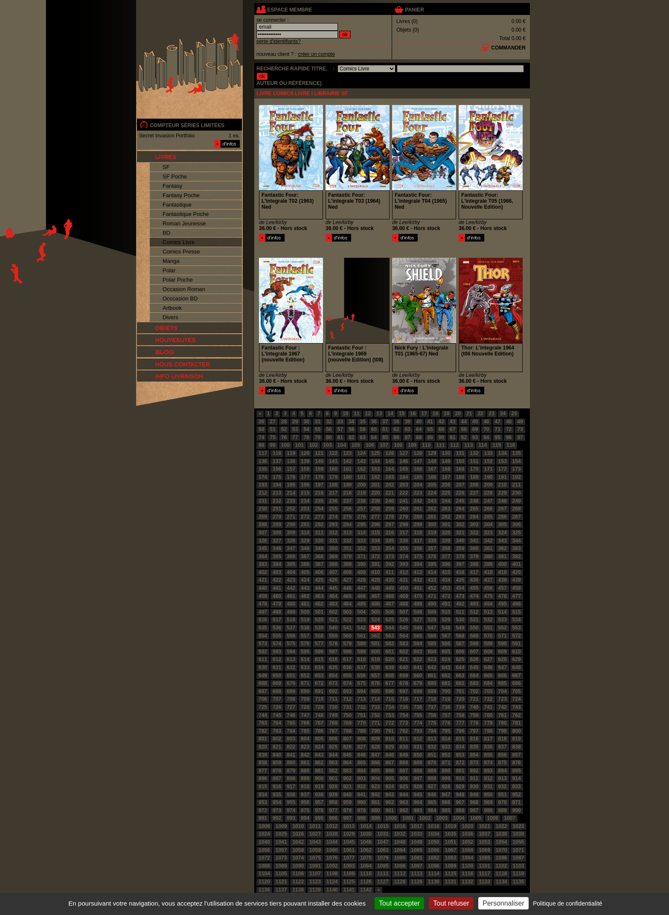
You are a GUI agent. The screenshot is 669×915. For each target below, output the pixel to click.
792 (403, 731)
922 (361, 787)
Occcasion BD (180, 298)
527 (417, 620)
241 (403, 501)
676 (375, 683)
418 (488, 572)
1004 (459, 818)
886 (389, 771)
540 (333, 628)
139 (305, 461)
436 (474, 580)
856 (502, 755)
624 (446, 659)
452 (432, 588)
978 (347, 810)
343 (502, 541)
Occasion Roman (184, 289)
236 (333, 501)
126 (389, 453)
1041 (281, 842)
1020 (467, 826)
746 (291, 715)
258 (375, 509)
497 (263, 612)
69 (475, 429)
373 (389, 556)
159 (319, 469)
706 (263, 699)
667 (516, 676)
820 (263, 747)
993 (291, 818)
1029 (349, 834)
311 (319, 533)
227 (474, 493)
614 (305, 659)
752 (375, 715)
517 (277, 620)
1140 (332, 890)
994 (305, 818)
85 (385, 437)
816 (474, 739)
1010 (298, 826)
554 (263, 636)
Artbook (172, 308)
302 (460, 524)
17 (424, 414)
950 (488, 795)
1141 (349, 890)
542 (361, 628)
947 (446, 795)
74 (261, 437)
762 (516, 715)
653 (319, 676)
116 (510, 445)
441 (277, 588)
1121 (281, 882)
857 (516, 755)
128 (417, 453)
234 (305, 501)
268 (516, 509)
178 (319, 477)
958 (333, 802)
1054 (501, 842)
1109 (349, 874)
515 (516, 612)
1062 (366, 850)
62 (396, 429)
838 (516, 747)
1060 (332, 850)
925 (403, 787)
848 (389, 755)
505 (375, 612)
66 (441, 429)
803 (291, 739)
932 (502, 787)
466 (361, 596)
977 (333, 810)
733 (375, 707)
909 (446, 778)
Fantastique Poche (186, 214)
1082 (433, 858)
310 (305, 533)
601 (389, 652)
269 (263, 517)
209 (488, 485)
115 (496, 445)
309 (291, 533)
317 (403, 533)
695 (375, 691)
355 (403, 548)
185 (417, 477)
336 (403, 541)
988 (488, 810)
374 (403, 556)
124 (361, 453)
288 (263, 524)
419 (502, 572)
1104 (264, 874)
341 (474, 541)
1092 (332, 866)
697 (403, 691)
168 (446, 469)
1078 (366, 858)
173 (516, 469)
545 (403, 628)
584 (417, 644)
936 (291, 795)
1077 (349, 858)
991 (263, 818)
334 (375, 541)
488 (403, 604)
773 (403, 723)
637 (361, 667)
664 (474, 676)
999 (375, 818)
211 (516, 485)
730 (333, 707)
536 (277, 628)
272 (305, 517)
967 (460, 802)
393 (403, 564)
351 (347, 548)
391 (375, 564)
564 (403, 636)
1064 (400, 850)
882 (333, 771)
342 (488, 541)
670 (291, 683)
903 (361, 778)
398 (474, 564)
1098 (433, 866)
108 (398, 445)
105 (356, 445)
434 (446, 580)
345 (263, 548)
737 (432, 707)
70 (486, 429)
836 (488, 747)
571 (502, 636)
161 (347, 469)
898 (291, 778)
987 (474, 810)
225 (446, 493)
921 (347, 787)
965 (432, 802)
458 (516, 588)
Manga (171, 261)
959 (347, 802)
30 (306, 422)
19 (446, 414)
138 (291, 461)
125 (375, 453)
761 (502, 715)
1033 (416, 834)
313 (347, 533)
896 (263, 778)
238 (361, 501)
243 (432, 501)
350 (333, 548)
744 (263, 715)
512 (474, 612)
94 (486, 437)
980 (375, 810)
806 (333, 739)
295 (361, 524)
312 (333, 533)
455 (474, 588)
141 (333, 461)
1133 (484, 882)
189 (474, 477)
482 (319, 604)
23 (491, 414)
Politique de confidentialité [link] (567, 903)
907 (417, 778)
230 (516, 493)
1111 (383, 874)
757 (446, 715)
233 (291, 501)
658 (389, 676)
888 (417, 771)
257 (361, 509)
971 (516, 802)
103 (327, 445)
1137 (281, 890)
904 (375, 778)
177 (305, 477)
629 (516, 659)
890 (446, 771)
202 (389, 485)
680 (432, 683)
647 (502, 667)
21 (469, 414)
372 (375, 556)
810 (389, 739)
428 (361, 580)
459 (263, 596)
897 (277, 778)
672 (319, 683)
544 (389, 628)
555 (277, 636)
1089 (281, 866)
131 (460, 453)
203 (403, 485)
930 (474, 787)
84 (374, 437)
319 (432, 533)
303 (474, 524)
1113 (416, 874)
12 (368, 414)
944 (403, 795)
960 (361, 802)
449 (389, 588)
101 (299, 445)
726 (277, 707)
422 (277, 580)
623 (432, 659)
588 (474, 644)
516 (263, 620)
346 (277, 548)
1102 (501, 866)
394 (417, 564)
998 (361, 818)
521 (333, 620)
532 (488, 620)
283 (460, 517)
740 (474, 707)
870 (432, 763)
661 (432, 676)
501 (319, 612)
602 (403, 652)
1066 (433, 850)
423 (291, 580)
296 (375, 524)
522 (347, 620)
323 (488, 533)
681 (446, 683)
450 (403, 588)
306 (516, 524)
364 (263, 556)
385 (291, 564)
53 (295, 429)
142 (347, 461)
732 (361, 707)
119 (291, 453)
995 (319, 818)
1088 (264, 866)
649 (263, 676)
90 (441, 437)
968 (474, 802)
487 (389, 604)
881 (319, 771)
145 (389, 461)
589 (488, 644)
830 (403, 747)
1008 (264, 826)
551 (488, 628)
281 (432, 517)
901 (333, 778)
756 (432, 715)
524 (375, 620)
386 (305, 564)
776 (446, 723)
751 (361, 715)
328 (291, 541)
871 (446, 763)
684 (488, 683)
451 (417, 588)
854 (474, 755)
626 (474, 659)
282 (446, 517)
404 (291, 572)
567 (446, 636)
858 (263, 763)
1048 (400, 842)
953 (263, 802)
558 (319, 636)
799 (502, 731)
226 (460, 493)
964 (417, 802)
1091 (315, 866)
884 (361, 771)
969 (488, 802)
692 (333, 691)
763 (263, 723)
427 (347, 580)
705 (516, 691)
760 (488, 715)
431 (403, 580)
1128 (400, 882)
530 (460, 620)
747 (305, 715)
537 (291, 628)
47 (497, 422)
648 (516, 667)
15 (401, 414)
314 (361, 533)
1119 (518, 874)
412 (403, 572)
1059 (315, 850)
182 (375, 477)
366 (291, 556)
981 (389, 810)
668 (263, 683)
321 (460, 533)
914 (516, 778)
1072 (264, 858)
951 (502, 795)
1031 (383, 834)
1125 (349, 882)
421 (263, 580)
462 (305, 596)
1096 (400, 866)
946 (432, 795)
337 (417, 541)
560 (347, 636)
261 (417, 509)
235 (319, 501)
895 (516, 771)
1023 (518, 826)
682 (460, 683)
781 (516, 723)
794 (432, 731)
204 (417, 485)
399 (488, 564)
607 (474, 652)
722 (488, 699)
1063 (383, 850)
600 (375, 652)
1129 (416, 882)
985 (446, 810)
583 (403, 644)
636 (347, 667)
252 (291, 509)
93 (475, 437)
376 (432, 556)
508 (417, 612)
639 (389, 667)
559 (333, 636)
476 (502, 596)
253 (305, 509)
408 (347, 572)
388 (333, 564)
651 (291, 676)
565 (417, 636)
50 (261, 429)
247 (488, 501)
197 (319, 485)
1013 (349, 826)
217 (333, 493)
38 (396, 422)
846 (361, 755)
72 (509, 429)
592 (263, 652)
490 (432, 604)
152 (488, 461)
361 (488, 548)
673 (333, 683)
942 (375, 795)
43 (452, 422)
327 (277, 541)
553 (516, 628)
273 (319, 517)
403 (277, 572)
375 (417, 556)
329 (305, 541)
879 (291, 771)
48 (509, 422)
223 (417, 493)
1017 (416, 826)
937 (305, 795)
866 (375, 763)
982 (403, 810)
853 (460, 755)
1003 (442, 818)
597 (333, 652)
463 (319, 596)
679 (417, 683)
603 (417, 652)
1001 (408, 818)
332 (347, 541)
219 (361, 493)
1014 (366, 826)
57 (340, 429)
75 (272, 437)
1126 (366, 882)
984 (432, 810)
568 (460, 636)
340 (460, 541)
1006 (493, 818)
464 (333, 596)
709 (305, 699)
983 (417, 810)
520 (319, 620)
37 (385, 422)
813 (432, 739)
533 (502, 620)
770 (361, 723)
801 (263, 739)
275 (347, 517)
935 (277, 795)
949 (474, 795)
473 (460, 596)
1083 (451, 858)
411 (389, 572)
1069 (484, 850)
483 (333, 604)
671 (305, 683)
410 (375, 572)
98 (261, 445)
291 (305, 524)
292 (319, 524)
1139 (315, 890)
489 (417, 604)
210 (502, 485)
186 (432, 477)
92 (463, 437)
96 (509, 437)
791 (389, 731)
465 (347, 596)
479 (277, 604)
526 (403, 620)
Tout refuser (451, 903)
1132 (467, 882)
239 (375, 501)
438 (502, 580)
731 (347, 707)
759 (474, 715)
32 (329, 422)
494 (488, 604)
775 (432, 723)
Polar (169, 270)
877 (263, 771)
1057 (281, 850)
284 (474, 517)
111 (440, 445)
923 (375, 787)
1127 (383, 882)
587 (460, 644)
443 (305, 588)
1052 (467, 842)
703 (488, 691)
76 (284, 437)
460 (277, 596)
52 (284, 429)
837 (502, 747)
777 (460, 723)
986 (460, 810)
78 (306, 437)
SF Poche (175, 176)
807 (347, 739)
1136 (264, 890)
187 (446, 477)
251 (277, 509)
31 (317, 422)
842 (305, 755)
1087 (518, 858)
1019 (451, 826)
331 (333, 541)
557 (305, 636)
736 (417, 707)
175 (277, 477)
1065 (416, 850)
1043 (315, 842)
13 (379, 414)
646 (488, 667)
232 (277, 501)
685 (502, 683)
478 (263, 604)
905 (389, 778)
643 (446, 667)
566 (432, 636)
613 (291, 659)
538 (305, 628)
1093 (349, 866)
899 (305, 778)
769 (347, 723)
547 (432, 628)
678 (403, 683)
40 (419, 422)
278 (389, 517)
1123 (315, 882)
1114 (433, 874)
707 (277, 699)
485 (361, 604)
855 (488, 755)
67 (452, 429)
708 (291, 699)
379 (474, 556)
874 (488, 763)
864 (347, 763)
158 (305, 469)
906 (403, 778)
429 (375, 580)
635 (333, 667)
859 (277, 763)
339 (446, 541)
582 (389, 644)
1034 (433, 834)
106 (370, 445)
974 (291, 810)
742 (502, 707)
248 (502, 501)
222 (403, 493)
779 (488, 723)
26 (261, 422)
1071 (518, 850)
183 (389, 477)
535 (263, 628)
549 (460, 628)
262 (432, 509)
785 (305, 731)
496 (516, 604)
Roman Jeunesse (184, 223)
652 (305, 676)
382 (516, 556)
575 (291, 644)
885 (375, 771)
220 (375, 493)
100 (285, 445)
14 (390, 414)
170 (474, 469)
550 (474, 628)
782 (263, 731)
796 (460, 731)
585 (432, 644)
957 (319, 802)
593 (277, 652)
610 (516, 652)
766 (305, 723)
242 (417, 501)
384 (277, 564)
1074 (298, 858)
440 (263, 588)
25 (514, 414)
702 (474, 691)
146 (403, 461)
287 (516, 517)
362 (502, 548)
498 (277, 612)
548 (446, 628)
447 (361, 588)
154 (516, 461)
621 (403, 659)
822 (291, 747)
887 (403, 771)
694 (361, 691)
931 (488, 787)
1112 (400, 874)
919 (319, 787)
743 (516, 707)
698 (417, 691)
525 (389, 620)
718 (432, 699)
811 (403, 739)
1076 (332, 858)
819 (516, 739)
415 (446, 572)
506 (389, 612)
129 (432, 453)
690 (305, 691)
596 (319, 652)
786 (319, 731)
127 (403, 453)
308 (277, 533)
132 (474, 453)
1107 (315, 874)
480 (291, 604)
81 (340, 437)
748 (319, 715)
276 (361, 517)
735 (403, 707)
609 (502, 652)
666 (502, 676)
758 (460, 715)
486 (375, 604)
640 (403, 667)
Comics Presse (181, 251)
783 (277, 731)
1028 (332, 834)
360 (474, 548)
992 (277, 818)
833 (446, 747)
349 (319, 548)
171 (488, 469)
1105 (281, 874)
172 (502, 469)
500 (305, 612)
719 (446, 699)
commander (508, 48)
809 (375, 739)
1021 (484, 826)
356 (417, 548)
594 (291, 652)
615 (319, 659)
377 (446, 556)
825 (333, 747)
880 (305, 771)
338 (432, 541)
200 (361, 485)
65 (430, 429)
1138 (298, 890)
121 (319, 453)
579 (347, 644)
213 (277, 493)
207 (460, 485)
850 (417, 755)
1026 (298, 834)
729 (319, 707)
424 (305, 580)
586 (446, 644)
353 (375, 548)
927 (432, 787)
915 (263, 787)
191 (502, 477)
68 (463, 429)
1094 (366, 866)
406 (319, 572)
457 (502, 588)
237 (347, 501)
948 (460, 795)
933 (516, 787)
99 (272, 445)
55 (317, 429)
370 (347, 556)
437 (488, 580)
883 (347, 771)
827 (361, 747)
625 (460, 659)
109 (412, 445)
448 (375, 588)
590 (502, 644)
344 (516, 541)
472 (446, 596)
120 (305, 453)
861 (305, 763)
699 (432, 691)
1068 (467, 850)
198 (333, 485)
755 (417, 715)
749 (333, 715)
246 (474, 501)
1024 (264, 834)
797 (474, 731)
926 (417, 787)
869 (417, 763)
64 (419, 429)
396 (446, 564)
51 (272, 429)
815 (460, 739)
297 (389, 524)
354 (389, 548)
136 (263, 461)
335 (389, 541)
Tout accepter (399, 903)
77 (295, 437)
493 (474, 604)
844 (333, 755)
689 (291, 691)
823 (305, 747)
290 (291, 524)
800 (516, 731)
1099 (451, 866)
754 (403, 715)
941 (361, 795)
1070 (501, 850)
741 (488, 707)
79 (317, 437)
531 (474, 620)
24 (503, 414)
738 (446, 707)
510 (446, 612)
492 (460, 604)
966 (446, 802)
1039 (518, 834)
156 (277, 469)
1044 (332, 842)
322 (474, 533)
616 (333, 659)
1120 (264, 882)
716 (403, 699)
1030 (366, 834)
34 (351, 422)
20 (457, 414)
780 (502, 723)
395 (432, 564)
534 (516, 620)
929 (460, 787)
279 (403, 517)
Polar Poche (178, 280)
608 (488, 652)
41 (430, 422)
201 (375, 485)
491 (446, 604)
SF (166, 167)
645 (474, 667)
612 (277, 659)
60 (374, 429)
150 (460, 461)
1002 (425, 818)
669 (277, 683)
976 (319, 810)
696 (389, 691)
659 (403, 676)
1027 (315, 834)
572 (516, 636)
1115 (451, 874)
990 (516, 810)
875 (502, 763)
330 (319, 541)
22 (480, 414)
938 (319, 795)
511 (460, 612)
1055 (518, 842)
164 (389, 469)
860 (291, 763)
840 (277, 755)
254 (319, 509)
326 (263, 541)
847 (375, 755)
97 (520, 437)
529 (446, 620)
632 (291, 667)
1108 (332, 874)
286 (502, 517)
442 (291, 588)
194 (277, 485)
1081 (416, 858)
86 (396, 437)
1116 (467, 874)
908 (432, 778)
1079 (383, 858)
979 (361, 810)
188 (460, 477)
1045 (349, 842)
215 (305, 493)
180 (347, 477)
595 (305, 652)
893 (488, 771)
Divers (170, 317)
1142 (366, 890)
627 (488, 659)
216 (319, 493)
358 (446, 548)
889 (432, 771)
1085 (484, 858)
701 (460, 691)
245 (460, 501)
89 (430, 437)
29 (295, 422)
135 (516, 453)
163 (375, 469)
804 (305, 739)
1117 (484, 874)
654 (333, 676)
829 (389, 747)
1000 (391, 818)
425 (319, 580)
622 (417, 659)
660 (417, 676)
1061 (349, 850)
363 (516, 548)
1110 (366, 874)
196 (305, 485)
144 (375, 461)
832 (432, 747)
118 (277, 453)
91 (452, 437)
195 (291, 485)
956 (305, 802)
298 (403, 524)
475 (488, 596)
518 (291, 620)
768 (333, 723)
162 (361, 469)
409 (361, 572)
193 (263, 485)
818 (502, 739)
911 (474, 778)
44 (463, 422)
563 (389, 636)
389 (347, 564)
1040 (264, 842)
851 (432, 755)
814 (446, 739)
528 (432, 620)
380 (488, 556)
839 (263, 755)
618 (361, 659)
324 (502, 533)
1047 (383, 842)
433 (432, 580)
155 (263, 469)
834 (460, 747)
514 (502, 612)
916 (277, 787)
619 (375, 659)
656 (361, 676)
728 (305, 707)
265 (474, 509)
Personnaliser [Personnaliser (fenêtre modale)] (503, 903)
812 (417, 739)
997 (347, 818)
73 (520, 429)
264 (460, 509)
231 (263, 501)
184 (403, 477)
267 (502, 509)
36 (374, 422)
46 (486, 422)
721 (474, 699)
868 (403, 763)
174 (263, 477)
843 (319, 755)
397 (460, 564)
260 (403, 509)
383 (263, 564)
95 (497, 437)
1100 (467, 866)
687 (263, 691)
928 (446, 787)
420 (516, 572)
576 (305, 644)
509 (432, 612)
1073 (281, 858)
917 (291, 787)
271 (291, 517)
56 (329, 429)
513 (488, 612)
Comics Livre (179, 242)
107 (384, 445)
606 (460, 652)
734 (389, 707)
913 (502, 778)
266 (488, 509)
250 (263, 509)
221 (389, 493)
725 (263, 707)
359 (460, 548)
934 (263, 795)
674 (347, 683)
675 (361, 683)
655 (347, 676)
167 (432, 469)
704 (502, 691)
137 (277, 461)
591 (516, 644)
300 (432, 524)
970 (502, 802)
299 (417, 524)
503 (347, 612)
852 (446, 755)
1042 (298, 842)
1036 (467, 834)
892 (474, 771)
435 (460, 580)
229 (502, 493)
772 (389, 723)
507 (403, 612)
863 (333, 763)
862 (319, 763)
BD (166, 233)
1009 (281, 826)
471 (432, 596)
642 (432, 667)
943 (389, 795)
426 (333, 580)
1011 (315, 826)
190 (488, 477)
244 (446, 501)
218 (347, 493)
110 (426, 445)
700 (446, 691)
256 (347, 509)
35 (362, 422)
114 (482, 445)
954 (277, 802)
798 (488, 731)
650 (277, 676)
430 (389, 580)
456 (488, 588)
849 (403, 755)
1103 (518, 866)
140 (319, 461)
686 (516, 683)
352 (361, 548)
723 (502, 699)
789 (361, 731)
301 (446, 524)
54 (306, 429)
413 (417, 572)
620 (389, 659)
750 (347, 715)
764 (277, 723)
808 (361, 739)
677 (389, 683)
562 (375, 636)
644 (460, 667)
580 (361, 644)
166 (417, 469)
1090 (298, 866)
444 (319, 588)
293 (333, 524)
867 (389, 763)
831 (417, 747)
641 (417, 667)
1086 (501, 858)
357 (432, 548)
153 (502, 461)
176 (291, 477)
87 (407, 437)
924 (389, 787)
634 (319, 667)
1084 (467, 858)
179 (333, 477)
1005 (476, 818)
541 (347, 628)
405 (305, 572)
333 (361, 541)
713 (361, 699)
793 (417, 731)
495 (502, 604)
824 (319, 747)
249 (516, 501)
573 (263, 644)
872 (460, 763)
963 (403, 802)
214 (291, 493)
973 (277, 810)
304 (488, 524)
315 (375, 533)
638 (375, 667)
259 (389, 509)
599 (361, 652)
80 (329, 437)
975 (305, 810)
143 (361, 461)
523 (361, 620)
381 (502, 556)
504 (361, 612)
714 (375, 699)
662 (446, 676)
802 (277, 739)
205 (432, 485)
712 (347, 699)
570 (488, 636)
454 (460, 588)
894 (502, 771)
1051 (451, 842)
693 (347, 691)
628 (502, 659)
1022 (501, 826)
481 (305, 604)
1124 (332, 882)
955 (291, 802)
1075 (315, 858)
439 (516, 580)
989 (502, 810)
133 (488, 453)
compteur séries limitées (187, 125)
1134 (501, 882)
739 (460, 707)
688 (277, 691)
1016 (400, 826)
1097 (416, 866)
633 (305, 667)
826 (347, 747)
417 (474, 572)
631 (277, 667)
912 (488, 778)
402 (263, 572)
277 (375, 517)
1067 (451, 850)
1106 (298, 874)
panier (414, 10)
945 (417, 795)
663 (460, 676)
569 (474, 636)
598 (347, 652)
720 (460, 699)
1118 (501, 874)
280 (417, 517)
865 (361, 763)
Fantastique (177, 204)
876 (516, 763)
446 (347, 588)
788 (347, 731)
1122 (298, 882)
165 (403, 469)
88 (419, 437)
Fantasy (172, 186)
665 (488, 676)
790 (375, 731)
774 (417, 723)
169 (460, 469)
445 (333, 588)
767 (319, 723)
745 (277, 715)
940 (347, 795)
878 (277, 771)
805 (319, 739)
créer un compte (316, 54)
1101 (484, 866)
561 (361, 636)
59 (362, 429)
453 (446, 588)
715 (389, 699)
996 (333, 818)
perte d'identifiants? (278, 41)
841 (291, 755)
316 (389, 533)
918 (305, 787)
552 (502, 628)
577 (319, 644)
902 (347, 778)
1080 (400, 858)
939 (333, 795)
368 (319, 556)
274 (333, 517)
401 (516, 564)
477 (516, 596)
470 (417, 596)
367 (305, 556)
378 (460, 556)
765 (291, 723)
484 (347, 604)
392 (389, 564)
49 (520, 422)
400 (502, 564)
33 (340, 422)
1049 (416, 842)
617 (347, 659)
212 (263, 493)
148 (432, 461)
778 (474, 723)
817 (488, 739)
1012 (332, 826)
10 (345, 414)
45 (475, 422)
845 (347, 755)
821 (277, 747)
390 (361, 564)
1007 (509, 818)
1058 (298, 850)
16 (413, 414)
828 (375, 747)
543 (375, 628)
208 (474, 485)
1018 (433, 826)
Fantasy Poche (181, 195)
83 (362, 437)
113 (468, 445)
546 (417, 628)
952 (516, 795)
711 (333, 699)
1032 (400, 834)
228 (488, 493)
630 (263, 667)
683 (474, 683)
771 (375, 723)
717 (417, 699)
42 (441, 422)
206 (446, 485)
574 (277, 644)
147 (417, 461)
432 (417, 580)
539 (319, 628)
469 (403, 596)
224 (432, 493)
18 (435, 414)
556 (291, 636)
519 (305, 620)
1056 (264, 850)
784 (291, 731)
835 (474, 747)
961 (375, 802)
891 (460, 771)
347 (291, 548)
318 (417, 533)
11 (356, 414)
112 (454, 445)
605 (446, 652)
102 (313, 445)
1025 (281, 834)
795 (446, 731)
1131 (451, 882)
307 (263, 533)
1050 (433, 842)
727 (291, 707)
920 (333, 787)
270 (277, 517)
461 (291, 596)
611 (263, 659)
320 (446, 533)
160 (333, 469)
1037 (484, 834)
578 (333, 644)
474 (474, 596)
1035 (451, 834)
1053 (484, 842)
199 (347, 485)
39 (407, 422)
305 (502, 524)
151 (474, 461)
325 (516, 533)
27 (272, 422)
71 (497, 429)
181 (361, 477)
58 (351, 429)
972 (263, 810)
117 (263, 453)
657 (375, 676)
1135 (518, 882)
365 (277, 556)
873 (474, 763)
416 (460, 572)
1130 (433, 882)
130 (446, 453)
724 (516, 699)
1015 (383, 826)
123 (347, 453)
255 (333, 509)
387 (319, 564)
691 (319, 691)
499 (291, 612)
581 (375, 644)
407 (333, 572)
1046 (366, 842)
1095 (383, 866)
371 (361, 556)
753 (389, 715)
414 (432, 572)
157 (291, 469)
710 (319, 699)
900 (319, 778)
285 (488, 517)
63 (407, 429)
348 (305, 548)
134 (502, 453)
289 (277, 524)
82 (351, 437)
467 (375, 596)
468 (389, 596)
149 (446, 461)
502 (333, 612)
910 (460, 778)
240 (389, 501)
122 (333, 453)
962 (389, 802)
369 (333, 556)
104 (341, 445)
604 (432, 652)
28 (284, 422)
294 (347, 524)
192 (516, 477)
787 (333, 731)
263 (446, 509)
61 (385, 429)
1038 (501, 834)
